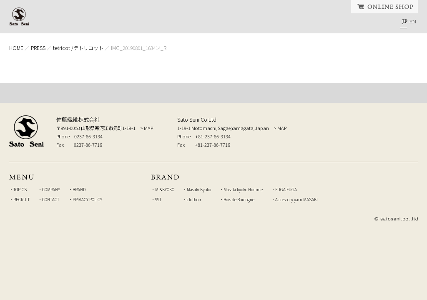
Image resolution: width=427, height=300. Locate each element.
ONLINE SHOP (384, 6)
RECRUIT (298, 23)
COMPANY (181, 23)
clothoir (194, 199)
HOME (69, 23)
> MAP (146, 128)
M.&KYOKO (164, 189)
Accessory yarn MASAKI (296, 199)
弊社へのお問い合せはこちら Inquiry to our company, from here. (366, 130)
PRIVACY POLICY (87, 199)
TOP (213, 93)
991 (158, 199)
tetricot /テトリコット (78, 47)
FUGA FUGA (286, 189)
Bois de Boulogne (239, 199)
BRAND (241, 23)
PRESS (38, 47)
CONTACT (362, 23)
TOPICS (121, 23)
